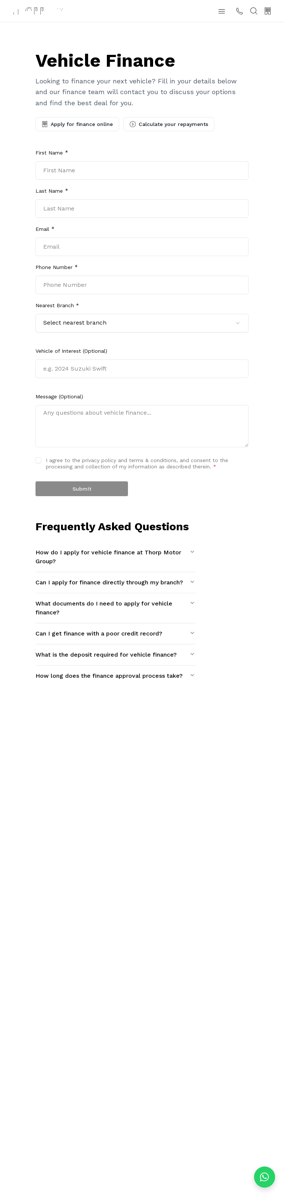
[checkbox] (38, 460)
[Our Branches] (267, 11)
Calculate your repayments (169, 124)
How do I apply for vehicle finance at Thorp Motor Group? (115, 557)
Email (42, 229)
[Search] (254, 11)
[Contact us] (239, 11)
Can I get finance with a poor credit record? (115, 633)
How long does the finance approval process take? (115, 675)
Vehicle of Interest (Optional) (71, 351)
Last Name (49, 191)
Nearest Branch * (57, 305)
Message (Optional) (59, 396)
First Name (49, 153)
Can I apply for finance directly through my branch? (115, 582)
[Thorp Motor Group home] (38, 11)
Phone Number (54, 267)
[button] (221, 11)
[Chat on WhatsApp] (264, 1177)
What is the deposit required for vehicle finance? (115, 654)
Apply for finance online (77, 124)
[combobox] (142, 323)
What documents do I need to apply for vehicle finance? (115, 608)
